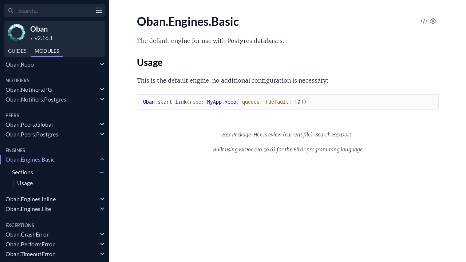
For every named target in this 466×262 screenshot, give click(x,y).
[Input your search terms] (54, 10)
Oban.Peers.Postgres (31, 134)
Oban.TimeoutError (30, 253)
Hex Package (236, 134)
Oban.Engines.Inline (30, 198)
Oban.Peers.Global (29, 124)
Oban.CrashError (27, 234)
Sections (22, 171)
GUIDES (17, 51)
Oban (39, 28)
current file (298, 134)
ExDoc (246, 149)
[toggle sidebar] (99, 11)
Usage (25, 183)
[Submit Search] (10, 11)
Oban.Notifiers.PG (28, 89)
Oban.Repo (19, 64)
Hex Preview (267, 134)
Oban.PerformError (30, 244)
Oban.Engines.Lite (28, 208)
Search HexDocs (333, 135)
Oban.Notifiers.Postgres (35, 99)
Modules (47, 51)
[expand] (102, 64)
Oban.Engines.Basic (30, 159)
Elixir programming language (328, 149)
